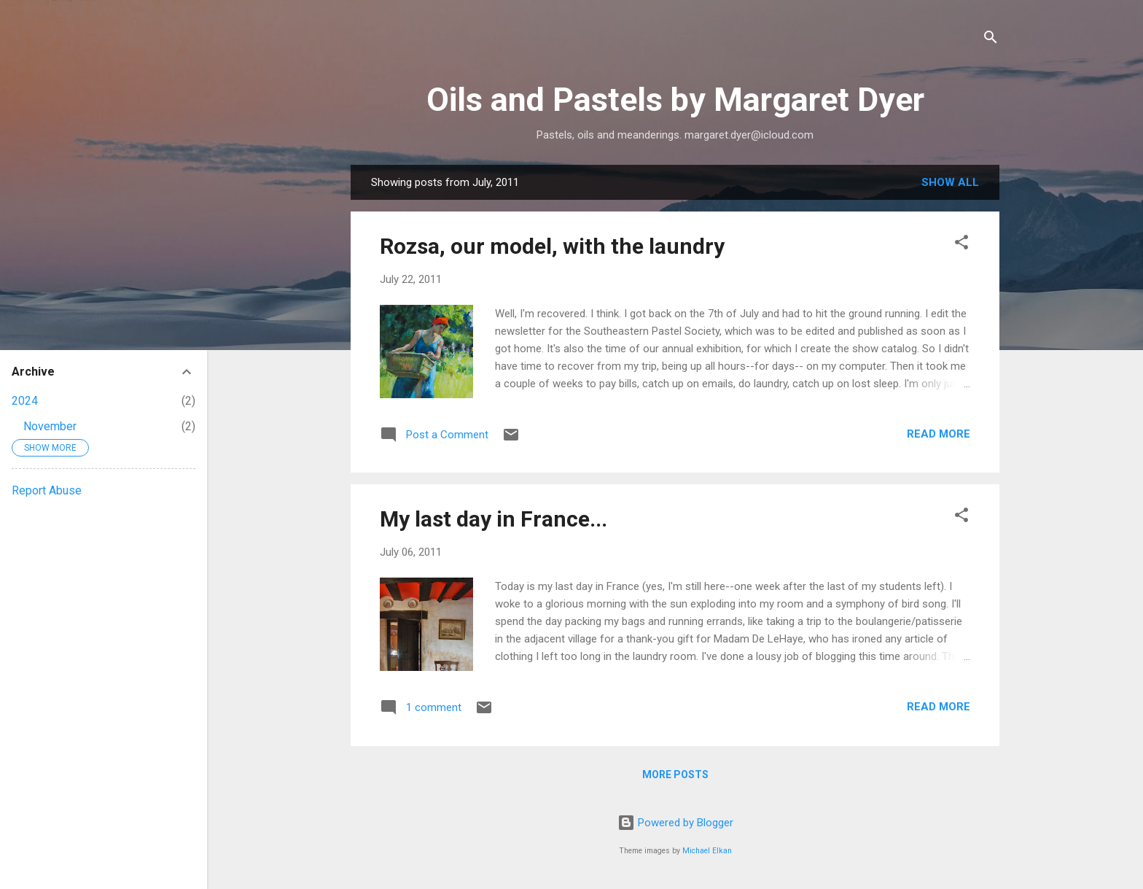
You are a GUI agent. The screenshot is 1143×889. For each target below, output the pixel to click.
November (50, 426)
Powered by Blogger (675, 822)
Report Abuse (47, 490)
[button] (961, 244)
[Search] (990, 40)
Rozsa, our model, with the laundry (552, 246)
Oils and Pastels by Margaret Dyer (675, 99)
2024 (25, 401)
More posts (675, 774)
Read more (938, 433)
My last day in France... (493, 519)
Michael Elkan (707, 850)
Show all (950, 182)
